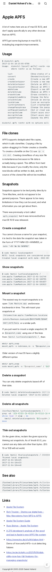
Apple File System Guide (18, 520)
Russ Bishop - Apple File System (22, 525)
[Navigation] (4, 3)
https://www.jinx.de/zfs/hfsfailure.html (24, 539)
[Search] (45, 3)
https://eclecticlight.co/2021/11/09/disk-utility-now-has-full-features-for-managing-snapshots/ (25, 556)
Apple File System (15, 507)
